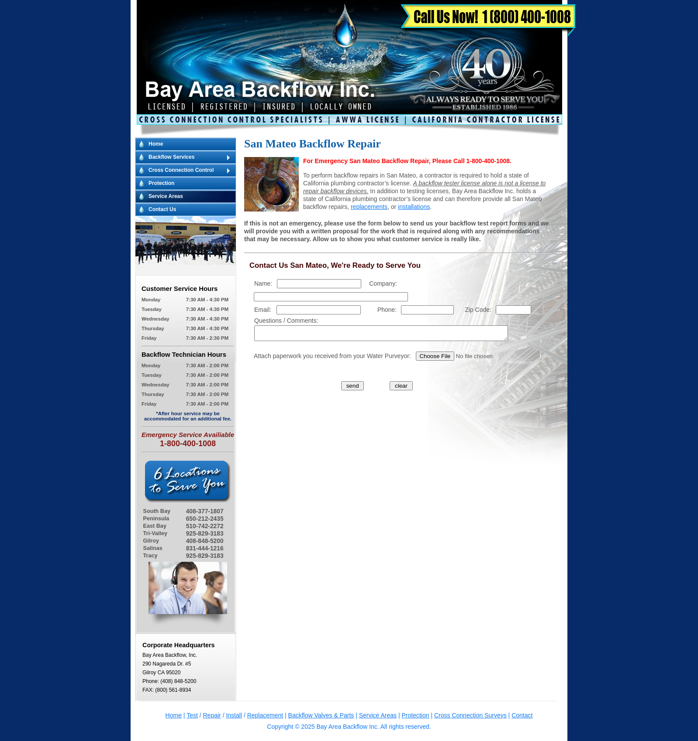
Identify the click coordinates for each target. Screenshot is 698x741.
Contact (521, 715)
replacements (369, 206)
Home (156, 144)
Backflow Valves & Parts (321, 715)
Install (234, 715)
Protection (161, 183)
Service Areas (166, 196)
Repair (212, 715)
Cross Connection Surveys (470, 715)
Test (192, 715)
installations (414, 206)
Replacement (265, 715)
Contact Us (162, 209)
